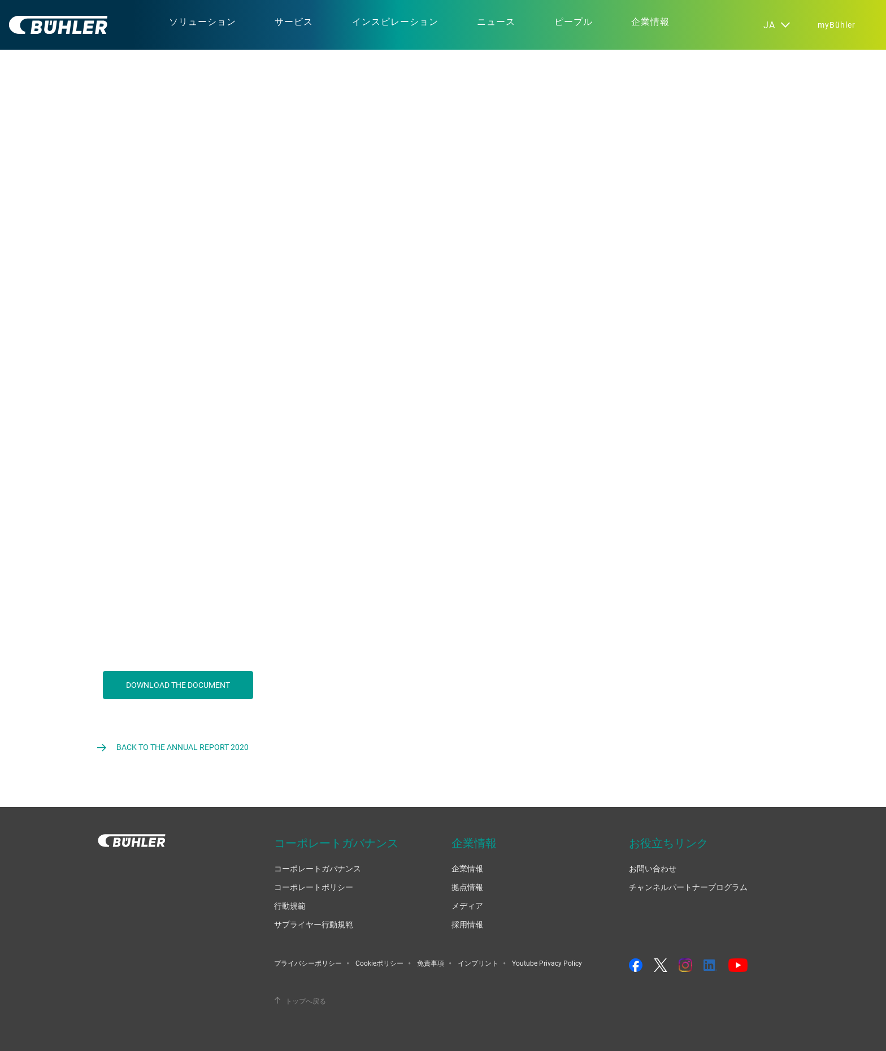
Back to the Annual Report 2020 (182, 747)
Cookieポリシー (379, 962)
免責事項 (430, 962)
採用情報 (467, 924)
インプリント (478, 962)
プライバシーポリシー (308, 962)
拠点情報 (467, 887)
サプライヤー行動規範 (313, 924)
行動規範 (290, 905)
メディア (467, 905)
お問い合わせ (652, 868)
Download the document (178, 684)
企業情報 (467, 868)
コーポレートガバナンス (317, 868)
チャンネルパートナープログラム (688, 887)
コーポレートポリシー (313, 887)
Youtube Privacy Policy (547, 962)
